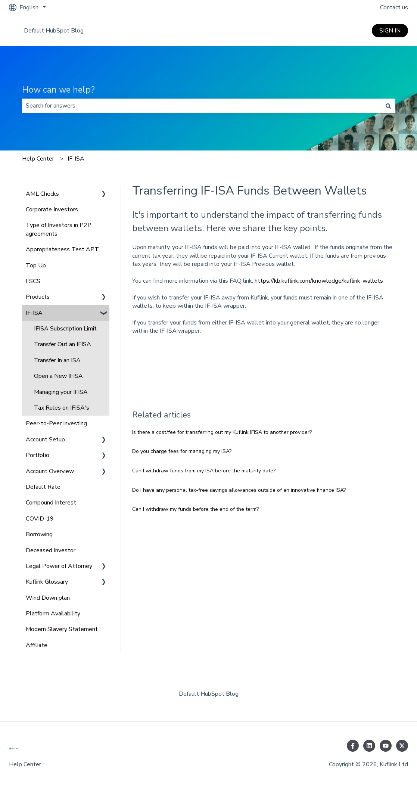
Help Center (38, 159)
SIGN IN (390, 31)
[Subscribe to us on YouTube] (386, 746)
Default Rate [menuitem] (43, 487)
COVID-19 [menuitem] (40, 519)
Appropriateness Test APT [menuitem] (62, 249)
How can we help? (58, 90)
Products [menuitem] (38, 297)
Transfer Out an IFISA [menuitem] (62, 344)
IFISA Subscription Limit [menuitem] (65, 328)
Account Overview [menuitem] (50, 471)
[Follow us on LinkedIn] (369, 746)
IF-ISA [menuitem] (34, 313)
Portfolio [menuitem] (37, 455)
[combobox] (201, 106)
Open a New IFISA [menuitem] (58, 376)
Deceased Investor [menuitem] (50, 550)
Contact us (394, 7)
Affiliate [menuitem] (36, 645)
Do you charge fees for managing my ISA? (181, 451)
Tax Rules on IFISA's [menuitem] (61, 408)
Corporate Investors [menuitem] (52, 209)
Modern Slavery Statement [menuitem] (62, 629)
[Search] (388, 106)
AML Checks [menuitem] (42, 194)
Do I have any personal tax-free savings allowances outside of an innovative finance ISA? (239, 490)
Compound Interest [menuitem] (51, 503)
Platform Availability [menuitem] (53, 613)
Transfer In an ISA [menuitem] (57, 360)
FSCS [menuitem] (33, 281)
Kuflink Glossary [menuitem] (47, 582)
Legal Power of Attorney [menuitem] (59, 566)
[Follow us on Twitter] (402, 746)
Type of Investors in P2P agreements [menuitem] (58, 229)
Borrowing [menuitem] (39, 534)
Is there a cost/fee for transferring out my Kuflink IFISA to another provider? (222, 432)
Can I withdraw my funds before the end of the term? (195, 509)
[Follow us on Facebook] (353, 746)
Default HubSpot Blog (54, 31)
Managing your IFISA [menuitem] (61, 392)
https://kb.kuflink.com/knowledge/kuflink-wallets (320, 281)
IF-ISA (76, 159)
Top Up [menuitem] (36, 265)
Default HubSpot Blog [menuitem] (209, 694)
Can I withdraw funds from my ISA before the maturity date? (204, 470)
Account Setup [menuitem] (45, 439)
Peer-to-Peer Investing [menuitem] (56, 423)
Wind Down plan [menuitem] (48, 598)
